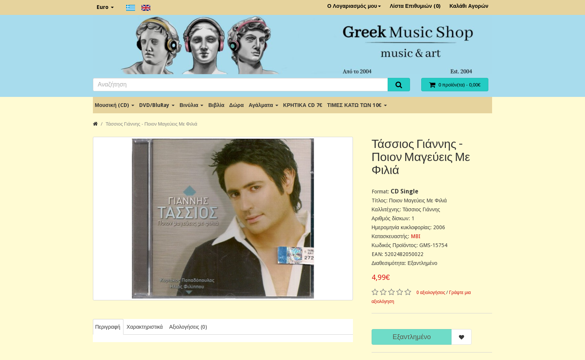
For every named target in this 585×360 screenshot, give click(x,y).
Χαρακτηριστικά (144, 327)
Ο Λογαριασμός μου (354, 6)
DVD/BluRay (157, 105)
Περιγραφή (107, 327)
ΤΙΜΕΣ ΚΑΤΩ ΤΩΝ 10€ (357, 105)
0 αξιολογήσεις (430, 292)
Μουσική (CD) (114, 105)
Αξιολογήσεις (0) (188, 327)
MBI (415, 236)
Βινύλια (191, 105)
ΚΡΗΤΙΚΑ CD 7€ (302, 105)
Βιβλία (216, 105)
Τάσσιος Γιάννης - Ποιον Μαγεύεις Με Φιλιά (151, 124)
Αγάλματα (263, 105)
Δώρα (236, 105)
